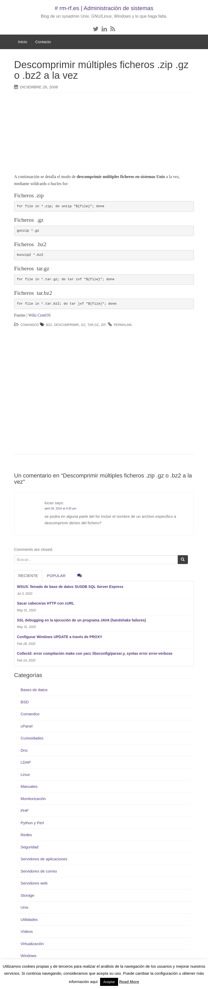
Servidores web (34, 883)
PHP (25, 810)
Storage (27, 895)
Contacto (43, 42)
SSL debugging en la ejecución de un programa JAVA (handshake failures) (81, 620)
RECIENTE (28, 575)
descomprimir (66, 325)
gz (83, 325)
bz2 (49, 325)
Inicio (22, 42)
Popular (56, 575)
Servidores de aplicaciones (44, 859)
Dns (24, 750)
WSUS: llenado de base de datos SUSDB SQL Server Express (70, 587)
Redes (26, 835)
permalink (123, 325)
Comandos (29, 325)
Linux (25, 774)
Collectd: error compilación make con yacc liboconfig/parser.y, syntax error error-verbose (95, 653)
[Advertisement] (101, 134)
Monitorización (33, 798)
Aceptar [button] (109, 982)
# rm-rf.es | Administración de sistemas (104, 8)
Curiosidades (32, 738)
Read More (129, 981)
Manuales (29, 786)
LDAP (26, 762)
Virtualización (32, 943)
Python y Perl (32, 823)
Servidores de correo (39, 871)
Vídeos (27, 931)
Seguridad (29, 847)
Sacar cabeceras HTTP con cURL (45, 603)
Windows (28, 955)
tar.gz (93, 325)
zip (103, 325)
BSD (25, 702)
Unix (24, 907)
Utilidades (29, 919)
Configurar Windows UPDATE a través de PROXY (59, 637)
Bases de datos (34, 689)
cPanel (27, 726)
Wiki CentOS (39, 315)
